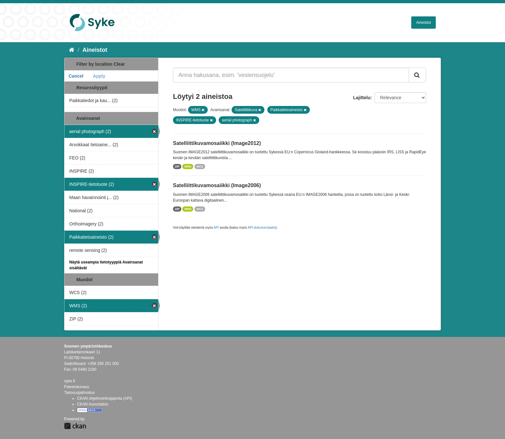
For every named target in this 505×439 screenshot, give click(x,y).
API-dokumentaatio (262, 227)
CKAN (75, 426)
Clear (119, 64)
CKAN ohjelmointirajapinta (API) (104, 398)
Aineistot (423, 22)
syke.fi (69, 381)
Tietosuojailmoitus (79, 392)
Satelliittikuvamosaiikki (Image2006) (217, 185)
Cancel (76, 76)
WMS (187, 166)
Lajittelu (361, 97)
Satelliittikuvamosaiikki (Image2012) (217, 143)
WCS (199, 166)
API (216, 227)
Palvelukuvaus (76, 387)
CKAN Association (92, 404)
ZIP (177, 166)
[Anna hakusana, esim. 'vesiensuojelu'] (291, 75)
